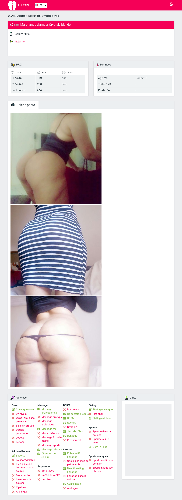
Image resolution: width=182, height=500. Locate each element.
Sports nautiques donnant (103, 462)
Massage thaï (49, 428)
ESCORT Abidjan (17, 15)
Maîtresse (73, 409)
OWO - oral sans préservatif (25, 419)
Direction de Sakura (48, 455)
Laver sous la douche (23, 481)
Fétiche (20, 442)
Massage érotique (52, 417)
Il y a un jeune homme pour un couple (25, 467)
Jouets (20, 437)
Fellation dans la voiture (76, 477)
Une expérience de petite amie (78, 462)
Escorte (20, 455)
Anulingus (21, 491)
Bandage (72, 435)
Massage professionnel (49, 411)
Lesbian (46, 479)
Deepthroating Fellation (75, 470)
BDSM (70, 418)
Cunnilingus (74, 483)
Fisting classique (103, 409)
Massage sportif (51, 445)
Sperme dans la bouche (102, 433)
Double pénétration (22, 431)
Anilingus (72, 488)
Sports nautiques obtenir (103, 469)
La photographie (25, 460)
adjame (17, 41)
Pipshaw (21, 487)
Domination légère (78, 413)
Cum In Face (100, 446)
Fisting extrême (102, 418)
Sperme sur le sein (101, 440)
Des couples (23, 475)
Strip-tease (47, 470)
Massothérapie (50, 433)
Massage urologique (47, 422)
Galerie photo (23, 105)
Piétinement (74, 440)
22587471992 (22, 33)
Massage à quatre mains (51, 439)
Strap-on (72, 427)
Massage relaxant (51, 449)
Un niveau (21, 413)
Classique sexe (25, 409)
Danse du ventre (50, 475)
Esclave (71, 422)
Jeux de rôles (75, 431)
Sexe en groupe (25, 425)
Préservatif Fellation (73, 455)
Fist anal (98, 413)
